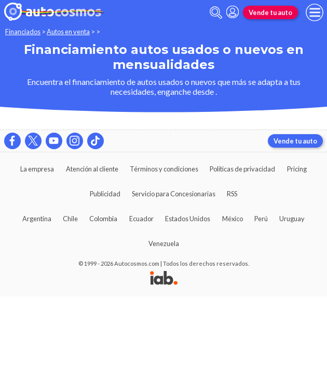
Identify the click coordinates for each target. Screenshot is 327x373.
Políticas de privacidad (242, 169)
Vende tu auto (270, 12)
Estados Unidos (187, 218)
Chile (70, 218)
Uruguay (292, 218)
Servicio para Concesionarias (173, 194)
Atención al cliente (92, 169)
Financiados (22, 31)
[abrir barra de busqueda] (216, 13)
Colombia (103, 218)
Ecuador (141, 218)
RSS (232, 194)
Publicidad (105, 194)
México (232, 218)
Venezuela (163, 243)
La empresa (37, 169)
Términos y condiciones (164, 169)
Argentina (36, 218)
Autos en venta (68, 31)
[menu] (314, 12)
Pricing (297, 169)
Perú (261, 218)
